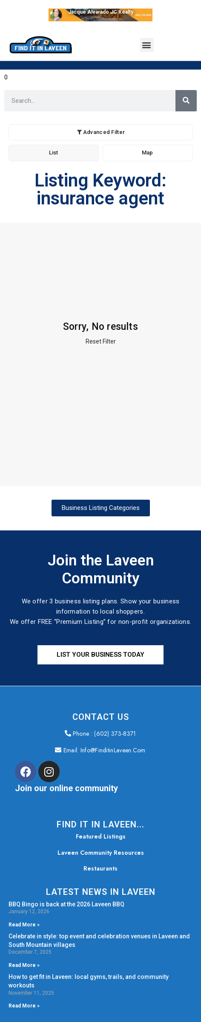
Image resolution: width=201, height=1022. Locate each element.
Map (147, 152)
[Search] (186, 100)
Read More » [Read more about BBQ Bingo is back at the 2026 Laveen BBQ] (24, 924)
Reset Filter (101, 341)
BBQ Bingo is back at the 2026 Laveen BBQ (66, 903)
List (53, 152)
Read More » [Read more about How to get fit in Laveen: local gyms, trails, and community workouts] (24, 1006)
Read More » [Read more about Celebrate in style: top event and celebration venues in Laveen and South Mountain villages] (24, 965)
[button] (147, 45)
